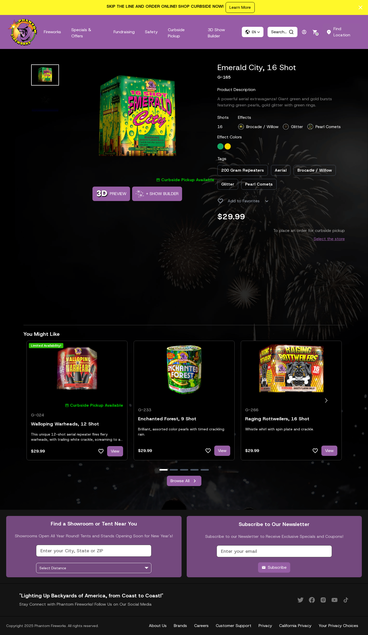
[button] (252, 32)
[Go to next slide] (326, 400)
